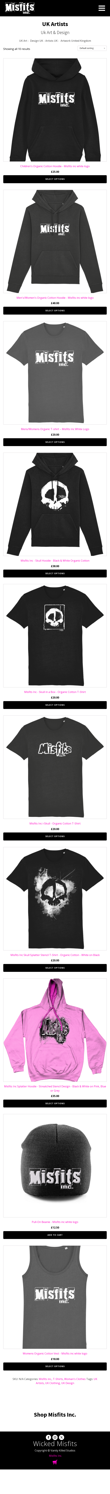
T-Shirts (58, 1379)
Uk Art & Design (55, 32)
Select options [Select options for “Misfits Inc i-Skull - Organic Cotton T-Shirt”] (55, 836)
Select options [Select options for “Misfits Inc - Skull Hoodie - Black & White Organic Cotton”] (55, 573)
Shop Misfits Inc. (55, 1414)
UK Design (67, 1383)
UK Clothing (52, 1383)
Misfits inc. (45, 1379)
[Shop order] (92, 48)
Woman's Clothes (75, 1379)
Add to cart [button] (55, 1235)
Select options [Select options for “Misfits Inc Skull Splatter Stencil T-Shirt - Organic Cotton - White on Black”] (55, 967)
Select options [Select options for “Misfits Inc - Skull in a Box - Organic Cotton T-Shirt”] (55, 705)
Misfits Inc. (55, 1456)
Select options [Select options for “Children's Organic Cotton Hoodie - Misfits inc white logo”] (55, 179)
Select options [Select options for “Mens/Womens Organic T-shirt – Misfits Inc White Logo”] (55, 442)
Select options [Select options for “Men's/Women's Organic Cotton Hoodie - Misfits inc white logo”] (55, 310)
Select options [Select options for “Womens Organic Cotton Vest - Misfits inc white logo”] (55, 1366)
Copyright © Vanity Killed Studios (55, 1450)
